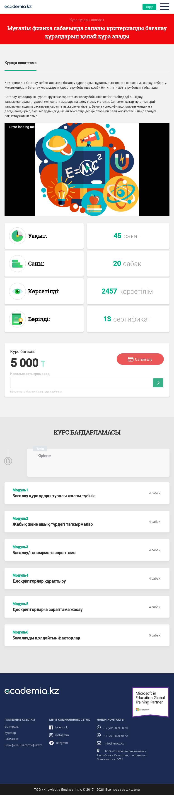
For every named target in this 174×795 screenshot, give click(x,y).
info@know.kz (114, 743)
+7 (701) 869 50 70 (116, 728)
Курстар (10, 733)
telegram (62, 743)
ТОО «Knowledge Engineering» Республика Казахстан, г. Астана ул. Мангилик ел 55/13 (121, 755)
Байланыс (11, 739)
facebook (61, 727)
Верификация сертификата (23, 745)
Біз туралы (12, 727)
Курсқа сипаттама (20, 63)
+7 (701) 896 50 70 (116, 736)
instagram (62, 735)
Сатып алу (140, 359)
